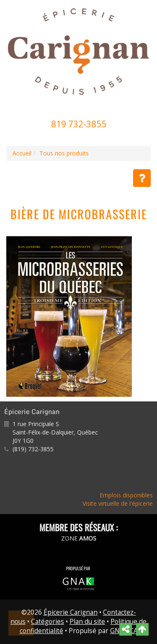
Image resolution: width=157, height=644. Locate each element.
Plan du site (87, 621)
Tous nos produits (64, 153)
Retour (21, 622)
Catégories (47, 621)
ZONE (78, 538)
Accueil (22, 153)
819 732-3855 (78, 124)
